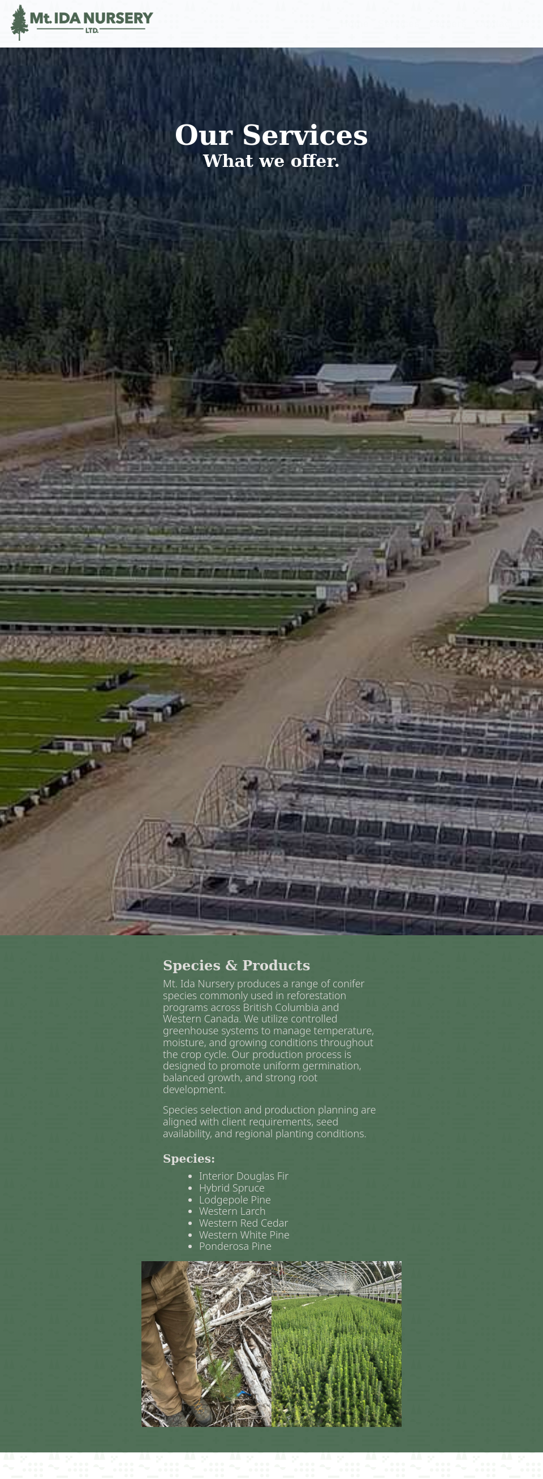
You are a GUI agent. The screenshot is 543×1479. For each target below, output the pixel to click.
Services (399, 23)
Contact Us (502, 23)
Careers (448, 23)
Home (355, 23)
